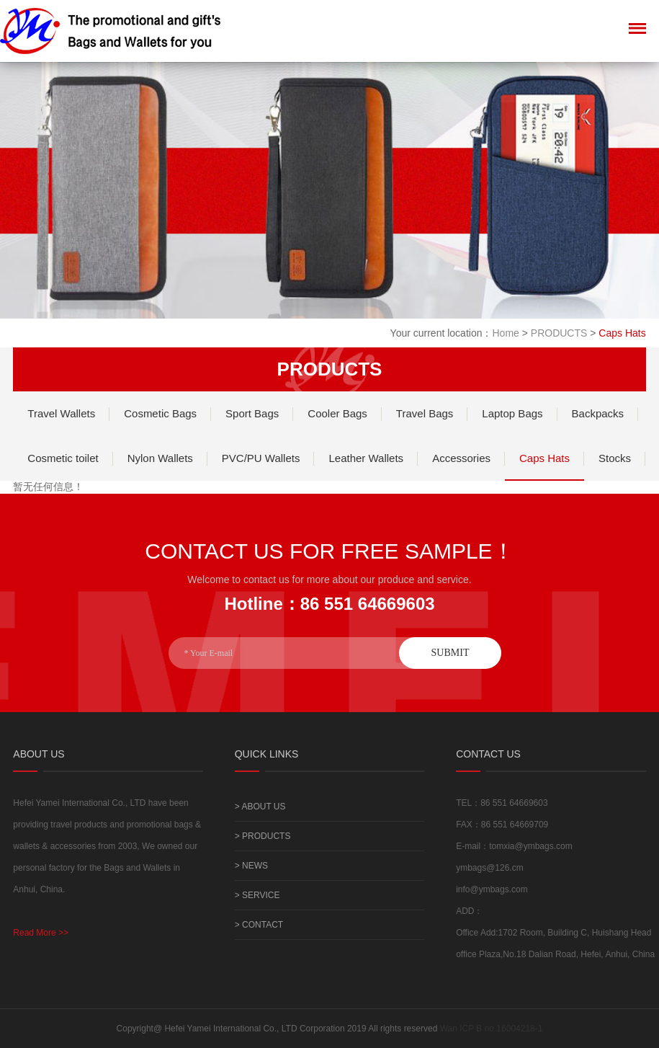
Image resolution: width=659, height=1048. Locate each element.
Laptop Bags (512, 413)
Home (505, 333)
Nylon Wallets (160, 458)
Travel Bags (424, 413)
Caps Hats (544, 458)
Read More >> (40, 933)
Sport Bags (252, 413)
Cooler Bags (337, 413)
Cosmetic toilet (62, 458)
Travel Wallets (61, 413)
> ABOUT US (260, 806)
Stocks (615, 458)
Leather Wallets (365, 458)
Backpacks (598, 413)
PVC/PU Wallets (261, 458)
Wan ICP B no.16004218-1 (491, 1028)
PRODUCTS (559, 333)
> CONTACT (259, 925)
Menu (637, 25)
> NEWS (251, 866)
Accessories (461, 458)
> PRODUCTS (263, 836)
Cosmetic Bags (160, 413)
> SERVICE (257, 895)
